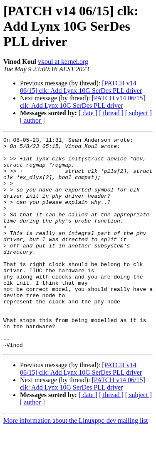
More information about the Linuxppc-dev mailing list (75, 462)
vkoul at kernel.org (63, 61)
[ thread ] (111, 112)
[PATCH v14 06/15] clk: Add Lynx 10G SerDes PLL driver (81, 87)
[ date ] (88, 112)
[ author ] (32, 120)
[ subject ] (138, 112)
